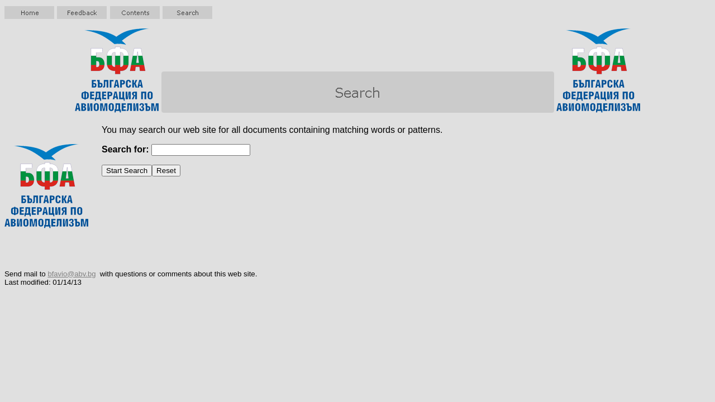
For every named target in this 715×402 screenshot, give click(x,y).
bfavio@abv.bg (71, 274)
